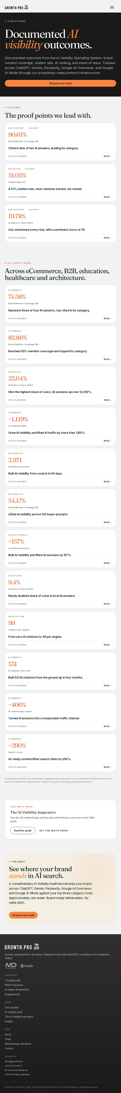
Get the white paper (53, 830)
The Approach (13, 980)
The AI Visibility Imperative (19, 1016)
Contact (9, 1048)
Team (8, 1039)
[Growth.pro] (16, 7)
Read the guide (22, 830)
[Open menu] (112, 7)
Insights (9, 1021)
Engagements (12, 994)
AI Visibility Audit (13, 1012)
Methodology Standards (18, 1043)
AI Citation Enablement (17, 989)
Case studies (12, 1007)
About (8, 1034)
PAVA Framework (14, 985)
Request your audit (60, 83)
